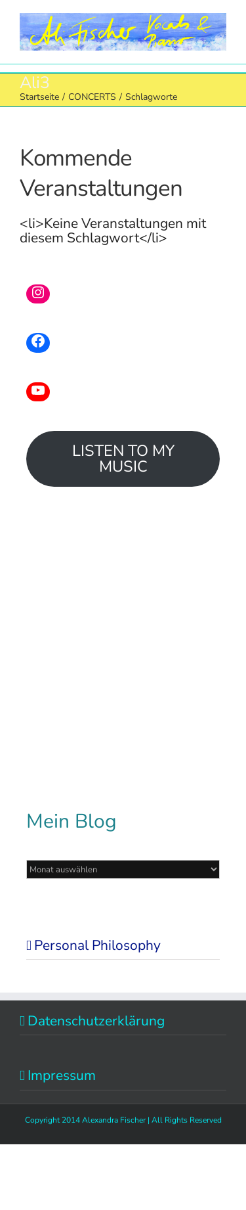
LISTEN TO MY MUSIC (123, 459)
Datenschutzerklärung (96, 1021)
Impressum (62, 1075)
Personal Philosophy (97, 945)
